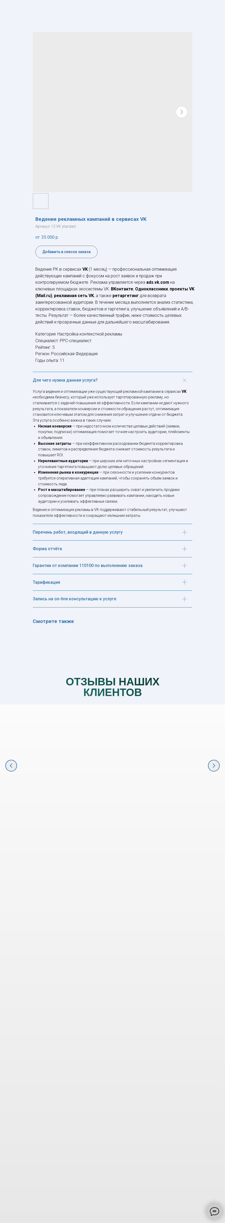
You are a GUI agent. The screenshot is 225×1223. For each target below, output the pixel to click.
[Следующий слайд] (214, 766)
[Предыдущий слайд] (11, 766)
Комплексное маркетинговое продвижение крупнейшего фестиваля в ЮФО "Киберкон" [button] (75, 808)
